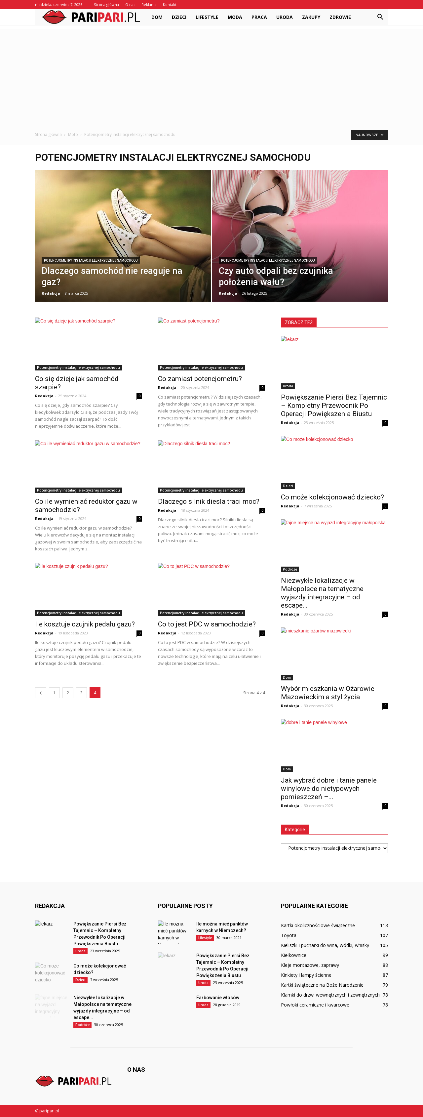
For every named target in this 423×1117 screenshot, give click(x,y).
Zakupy (311, 17)
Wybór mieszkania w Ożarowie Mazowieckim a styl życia (327, 693)
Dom (157, 17)
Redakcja (51, 293)
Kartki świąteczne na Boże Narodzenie (322, 985)
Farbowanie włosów (217, 997)
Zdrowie (340, 17)
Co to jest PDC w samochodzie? (207, 624)
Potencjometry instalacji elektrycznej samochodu (91, 260)
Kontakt (169, 4)
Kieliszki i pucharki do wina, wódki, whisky (325, 945)
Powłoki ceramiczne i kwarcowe (315, 1005)
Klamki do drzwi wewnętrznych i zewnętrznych (330, 995)
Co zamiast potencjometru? (200, 379)
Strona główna (106, 4)
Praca (259, 17)
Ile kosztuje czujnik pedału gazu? (85, 624)
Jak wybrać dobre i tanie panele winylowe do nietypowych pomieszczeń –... (329, 788)
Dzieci (179, 17)
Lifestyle (207, 17)
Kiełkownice (293, 955)
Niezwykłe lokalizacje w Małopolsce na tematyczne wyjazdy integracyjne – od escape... (322, 593)
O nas (130, 4)
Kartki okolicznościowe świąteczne (318, 925)
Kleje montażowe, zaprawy (310, 965)
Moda (235, 17)
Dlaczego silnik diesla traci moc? (208, 501)
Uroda (284, 17)
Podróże (290, 569)
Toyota (288, 935)
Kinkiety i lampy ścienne (306, 975)
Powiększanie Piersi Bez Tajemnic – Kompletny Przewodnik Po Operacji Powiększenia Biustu (334, 405)
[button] (380, 17)
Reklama (149, 4)
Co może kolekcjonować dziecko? (332, 497)
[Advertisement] (211, 75)
